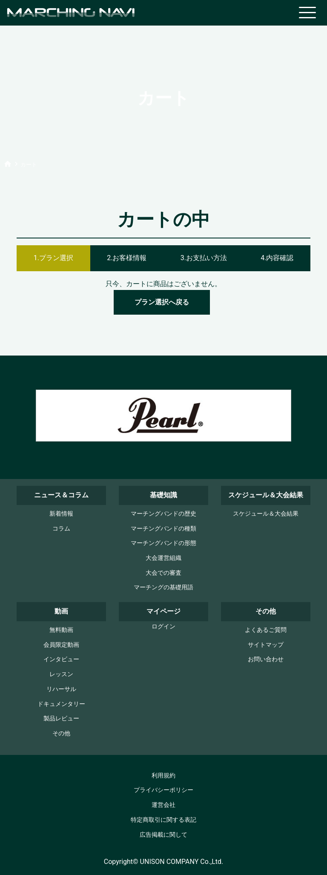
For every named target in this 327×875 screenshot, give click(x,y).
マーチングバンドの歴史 (163, 513)
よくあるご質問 (266, 630)
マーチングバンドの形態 (163, 543)
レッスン (61, 674)
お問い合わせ (266, 659)
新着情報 (61, 513)
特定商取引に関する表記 (163, 819)
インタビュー (61, 659)
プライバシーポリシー (163, 790)
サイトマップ (266, 644)
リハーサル (61, 689)
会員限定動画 (61, 644)
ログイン (163, 626)
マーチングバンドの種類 (163, 528)
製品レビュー (61, 718)
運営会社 (163, 805)
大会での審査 (163, 573)
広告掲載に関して (163, 834)
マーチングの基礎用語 (163, 587)
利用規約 (163, 775)
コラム (61, 528)
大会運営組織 (163, 558)
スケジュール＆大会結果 (265, 513)
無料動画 (61, 630)
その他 (61, 733)
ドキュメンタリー (61, 704)
